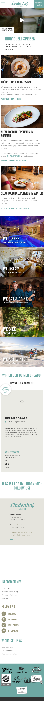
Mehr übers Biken (11, 333)
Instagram (12, 619)
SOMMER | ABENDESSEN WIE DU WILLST (15, 160)
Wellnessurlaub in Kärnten (15, 242)
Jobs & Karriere (7, 647)
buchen (39, 5)
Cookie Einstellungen (9, 595)
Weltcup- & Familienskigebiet (16, 363)
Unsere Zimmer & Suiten (14, 272)
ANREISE (13, 539)
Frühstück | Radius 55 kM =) (12, 99)
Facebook (12, 614)
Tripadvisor (13, 630)
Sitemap (5, 598)
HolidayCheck (13, 625)
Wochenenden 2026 (7, 31)
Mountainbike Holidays (10, 654)
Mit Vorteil (39, 2)
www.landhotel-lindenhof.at (20, 535)
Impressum (6, 588)
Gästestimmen (7, 651)
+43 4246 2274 (16, 525)
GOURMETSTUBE (13, 156)
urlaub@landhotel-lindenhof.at (21, 532)
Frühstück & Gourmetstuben (15, 303)
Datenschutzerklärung (10, 592)
